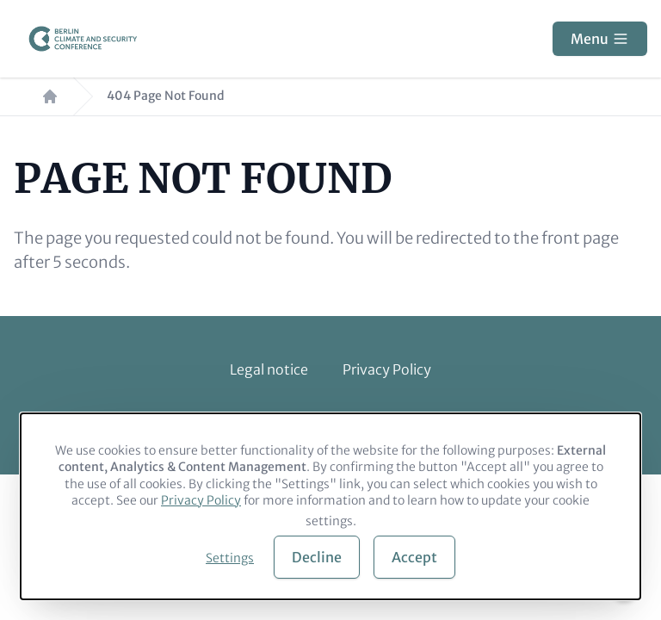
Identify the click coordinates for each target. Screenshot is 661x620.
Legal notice (269, 369)
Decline (317, 557)
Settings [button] (230, 558)
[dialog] (330, 506)
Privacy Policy (387, 369)
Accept (414, 557)
